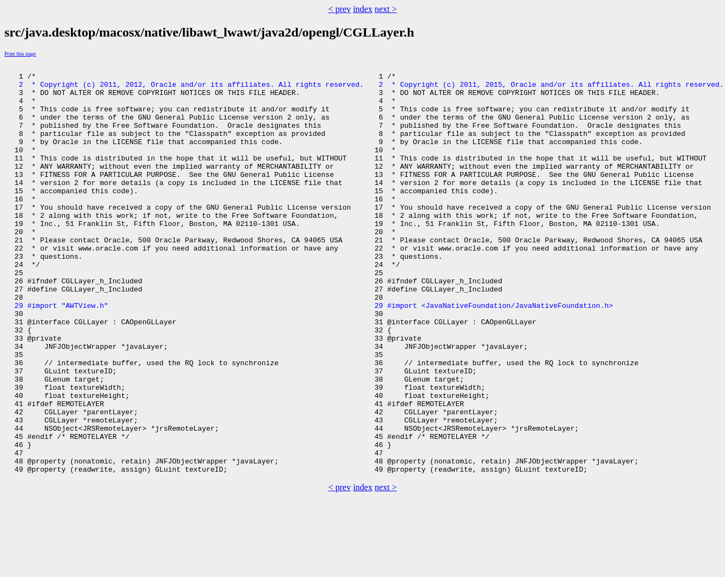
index (363, 9)
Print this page (20, 54)
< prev (339, 9)
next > (386, 9)
